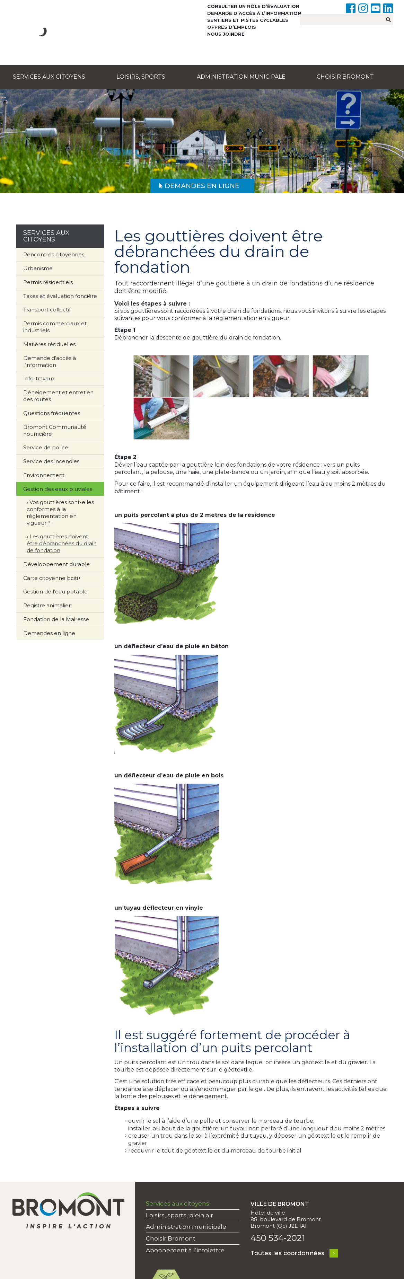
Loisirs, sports (140, 76)
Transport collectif (47, 309)
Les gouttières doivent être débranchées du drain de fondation (62, 543)
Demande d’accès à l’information (254, 13)
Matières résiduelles (49, 344)
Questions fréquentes (51, 413)
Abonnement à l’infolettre (185, 1250)
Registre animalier (47, 605)
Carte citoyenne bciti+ (52, 578)
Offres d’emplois (231, 27)
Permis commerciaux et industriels (55, 327)
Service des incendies (51, 461)
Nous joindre (226, 34)
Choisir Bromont (345, 76)
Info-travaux (39, 378)
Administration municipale (241, 76)
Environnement (43, 475)
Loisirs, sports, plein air (179, 1215)
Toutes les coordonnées (287, 1253)
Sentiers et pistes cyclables (247, 20)
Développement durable (56, 564)
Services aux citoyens (49, 76)
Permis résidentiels (48, 282)
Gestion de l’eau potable (55, 591)
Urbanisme (38, 268)
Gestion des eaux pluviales (57, 489)
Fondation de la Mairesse (56, 619)
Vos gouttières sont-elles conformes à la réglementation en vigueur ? (60, 512)
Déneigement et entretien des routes (58, 396)
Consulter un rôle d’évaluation (253, 6)
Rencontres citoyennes (53, 254)
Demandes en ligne (49, 633)
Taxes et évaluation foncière (60, 296)
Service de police (45, 447)
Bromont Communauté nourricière (54, 430)
